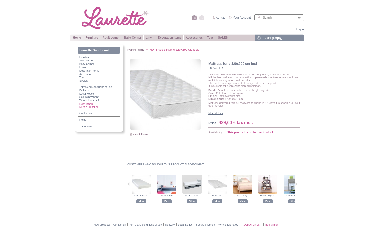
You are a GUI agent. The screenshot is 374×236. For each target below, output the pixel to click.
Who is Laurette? (89, 100)
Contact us (85, 113)
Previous (128, 184)
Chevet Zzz (293, 195)
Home (77, 37)
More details (215, 113)
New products (102, 224)
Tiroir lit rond (192, 195)
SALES (223, 37)
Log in (300, 29)
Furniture (91, 37)
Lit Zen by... (242, 195)
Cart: (273, 38)
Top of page (86, 126)
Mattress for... (142, 195)
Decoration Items (169, 37)
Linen (149, 37)
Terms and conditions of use (95, 86)
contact (221, 17)
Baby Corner (132, 37)
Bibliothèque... (268, 195)
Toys (210, 37)
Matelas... (217, 195)
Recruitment (86, 103)
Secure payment (89, 96)
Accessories (194, 37)
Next (296, 184)
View (141, 201)
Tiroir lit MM (166, 195)
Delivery (84, 90)
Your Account (242, 17)
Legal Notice (86, 93)
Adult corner (111, 37)
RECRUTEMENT (89, 107)
